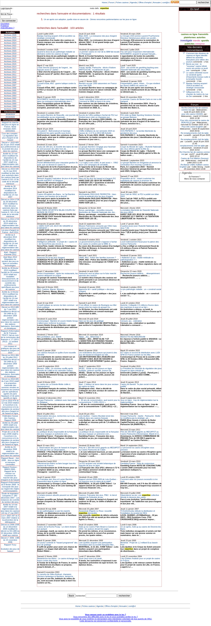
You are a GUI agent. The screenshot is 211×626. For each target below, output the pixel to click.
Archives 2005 (10, 90)
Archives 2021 (10, 48)
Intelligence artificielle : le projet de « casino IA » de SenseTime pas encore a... (57, 243)
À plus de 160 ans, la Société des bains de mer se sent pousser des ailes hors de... (57, 148)
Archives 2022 (10, 46)
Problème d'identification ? (7, 27)
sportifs (205, 40)
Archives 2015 (10, 64)
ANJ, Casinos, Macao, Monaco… (51, 289)
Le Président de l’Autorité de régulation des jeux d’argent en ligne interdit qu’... (141, 369)
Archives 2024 (10, 40)
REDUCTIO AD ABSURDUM (132, 337)
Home (104, 2)
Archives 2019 (10, 53)
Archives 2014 (10, 67)
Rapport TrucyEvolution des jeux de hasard (10, 548)
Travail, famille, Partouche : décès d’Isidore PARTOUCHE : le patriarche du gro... (97, 69)
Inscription (5, 24)
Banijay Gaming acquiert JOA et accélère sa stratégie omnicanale (196, 85)
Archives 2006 (10, 88)
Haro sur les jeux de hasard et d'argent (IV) (97, 178)
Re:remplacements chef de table (195, 133)
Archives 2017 (10, 59)
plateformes (190, 37)
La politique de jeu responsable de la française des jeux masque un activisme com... (57, 433)
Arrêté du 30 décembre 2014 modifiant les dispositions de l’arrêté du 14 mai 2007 (10, 191)
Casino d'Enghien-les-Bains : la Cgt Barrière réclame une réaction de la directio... (56, 195)
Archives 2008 (10, 82)
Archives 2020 (10, 51)
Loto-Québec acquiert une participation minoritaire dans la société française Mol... (97, 544)
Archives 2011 (10, 75)
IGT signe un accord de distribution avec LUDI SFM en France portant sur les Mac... (140, 354)
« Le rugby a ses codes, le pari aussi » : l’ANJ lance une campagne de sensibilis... (98, 164)
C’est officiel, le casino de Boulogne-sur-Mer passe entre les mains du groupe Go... (98, 306)
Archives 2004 (10, 93)
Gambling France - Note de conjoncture (137, 463)
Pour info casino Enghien (192, 127)
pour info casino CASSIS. (192, 114)
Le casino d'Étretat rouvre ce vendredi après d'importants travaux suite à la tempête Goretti (198, 76)
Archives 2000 (10, 104)
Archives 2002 (10, 98)
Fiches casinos (122, 2)
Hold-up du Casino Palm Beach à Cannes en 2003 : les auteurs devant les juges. (98, 528)
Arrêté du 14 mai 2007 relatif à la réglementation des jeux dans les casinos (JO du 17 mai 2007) (10, 509)
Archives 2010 (10, 77)
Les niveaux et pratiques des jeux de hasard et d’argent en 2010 (10, 349)
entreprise (200, 44)
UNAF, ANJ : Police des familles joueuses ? (97, 258)
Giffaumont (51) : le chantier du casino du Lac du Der (197, 94)
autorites (201, 37)
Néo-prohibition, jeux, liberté (49, 337)
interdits (196, 40)
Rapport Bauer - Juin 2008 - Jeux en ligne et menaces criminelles (10, 461)
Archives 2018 (10, 56)
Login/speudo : (7, 8)
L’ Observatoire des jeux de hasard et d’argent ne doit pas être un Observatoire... (57, 449)
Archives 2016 (10, 61)
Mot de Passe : (7, 14)
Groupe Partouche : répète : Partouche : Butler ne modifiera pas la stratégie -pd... (140, 417)
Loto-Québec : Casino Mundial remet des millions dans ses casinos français (96, 417)
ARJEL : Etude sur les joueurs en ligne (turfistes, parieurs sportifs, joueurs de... (96, 369)
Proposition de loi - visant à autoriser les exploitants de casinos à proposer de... (137, 179)
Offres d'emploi (144, 2)
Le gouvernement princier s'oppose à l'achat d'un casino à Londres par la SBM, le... (98, 243)
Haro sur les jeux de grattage (91, 321)
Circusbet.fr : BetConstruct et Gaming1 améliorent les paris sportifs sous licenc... (55, 132)
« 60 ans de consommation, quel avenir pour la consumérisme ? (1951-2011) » (99, 401)
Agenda (133, 2)
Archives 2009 (10, 80)
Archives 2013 (10, 69)
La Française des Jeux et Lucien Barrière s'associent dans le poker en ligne (55, 480)
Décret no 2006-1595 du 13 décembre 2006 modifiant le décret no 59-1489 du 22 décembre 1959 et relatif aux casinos (10, 530)
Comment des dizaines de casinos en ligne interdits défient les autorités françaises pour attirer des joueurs (197, 57)
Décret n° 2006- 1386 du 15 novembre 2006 (10, 540)
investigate (186, 40)
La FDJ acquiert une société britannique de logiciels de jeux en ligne (97, 464)
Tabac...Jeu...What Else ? (90, 337)
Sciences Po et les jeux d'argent (51, 258)
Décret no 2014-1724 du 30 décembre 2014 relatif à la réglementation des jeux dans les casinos (10, 223)
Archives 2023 (10, 43)
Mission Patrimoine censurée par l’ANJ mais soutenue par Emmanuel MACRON (98, 227)
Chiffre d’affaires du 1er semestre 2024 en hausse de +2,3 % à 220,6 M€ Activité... (97, 132)
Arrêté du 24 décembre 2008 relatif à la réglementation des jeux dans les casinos (10, 451)
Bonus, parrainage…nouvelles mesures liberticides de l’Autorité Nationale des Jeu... (97, 211)
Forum (111, 2)
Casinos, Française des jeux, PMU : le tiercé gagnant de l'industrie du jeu (98, 496)
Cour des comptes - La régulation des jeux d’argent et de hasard (10, 136)
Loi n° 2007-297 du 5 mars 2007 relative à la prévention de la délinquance (10, 519)
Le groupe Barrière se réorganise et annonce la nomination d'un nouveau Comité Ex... (140, 164)
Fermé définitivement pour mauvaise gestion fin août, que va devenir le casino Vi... (57, 164)
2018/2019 (10, 114)
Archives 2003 (10, 96)
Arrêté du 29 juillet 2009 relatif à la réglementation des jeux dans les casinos (10, 426)
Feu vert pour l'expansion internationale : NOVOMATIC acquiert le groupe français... (138, 53)
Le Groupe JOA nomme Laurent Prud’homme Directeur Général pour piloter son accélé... (139, 37)
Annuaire (157, 2)
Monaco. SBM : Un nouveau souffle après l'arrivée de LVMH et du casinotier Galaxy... (55, 369)
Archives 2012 (10, 72)
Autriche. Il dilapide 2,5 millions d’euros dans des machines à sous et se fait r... (139, 306)
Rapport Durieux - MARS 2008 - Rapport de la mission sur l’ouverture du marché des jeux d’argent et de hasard (10, 473)
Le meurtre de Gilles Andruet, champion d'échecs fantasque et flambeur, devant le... (56, 575)
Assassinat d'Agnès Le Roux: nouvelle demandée (95, 512)
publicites (189, 44)
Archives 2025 (10, 38)
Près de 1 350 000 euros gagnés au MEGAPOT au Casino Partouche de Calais (99, 449)
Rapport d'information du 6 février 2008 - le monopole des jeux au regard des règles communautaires (10, 486)
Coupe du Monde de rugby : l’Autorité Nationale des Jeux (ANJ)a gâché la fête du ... (140, 148)
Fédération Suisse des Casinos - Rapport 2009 (10, 418)
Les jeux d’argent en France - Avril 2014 (10, 231)
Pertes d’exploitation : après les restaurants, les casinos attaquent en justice (57, 274)
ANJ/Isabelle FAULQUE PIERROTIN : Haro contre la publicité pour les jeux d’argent (97, 195)
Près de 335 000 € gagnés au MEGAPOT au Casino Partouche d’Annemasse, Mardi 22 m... (140, 433)
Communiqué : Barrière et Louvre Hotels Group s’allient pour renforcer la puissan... (57, 322)
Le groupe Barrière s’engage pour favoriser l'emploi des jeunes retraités (97, 148)
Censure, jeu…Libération (131, 321)
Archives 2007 (10, 85)
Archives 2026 (10, 35)
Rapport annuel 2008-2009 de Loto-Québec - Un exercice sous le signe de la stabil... (98, 480)
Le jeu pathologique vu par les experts (53, 511)
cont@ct (166, 2)
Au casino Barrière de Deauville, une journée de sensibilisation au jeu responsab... (57, 116)
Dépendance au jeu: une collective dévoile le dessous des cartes (139, 496)
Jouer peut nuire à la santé (90, 558)
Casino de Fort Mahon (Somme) (194, 158)
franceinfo (203, 34)
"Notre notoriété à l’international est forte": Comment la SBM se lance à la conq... (96, 100)
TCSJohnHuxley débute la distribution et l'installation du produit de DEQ (137, 512)
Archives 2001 (10, 101)
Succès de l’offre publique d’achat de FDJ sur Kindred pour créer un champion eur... (98, 116)
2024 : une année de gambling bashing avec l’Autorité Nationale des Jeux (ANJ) (139, 69)
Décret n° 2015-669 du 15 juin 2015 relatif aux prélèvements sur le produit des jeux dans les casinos (10, 146)
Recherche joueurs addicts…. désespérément (140, 273)
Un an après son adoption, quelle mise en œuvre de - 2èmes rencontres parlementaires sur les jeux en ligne (90, 19)
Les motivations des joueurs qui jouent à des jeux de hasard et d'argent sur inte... (98, 354)
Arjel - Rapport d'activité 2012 (10, 253)
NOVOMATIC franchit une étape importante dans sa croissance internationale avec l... (56, 100)
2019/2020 (10, 117)
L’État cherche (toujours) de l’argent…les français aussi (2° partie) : (54, 69)
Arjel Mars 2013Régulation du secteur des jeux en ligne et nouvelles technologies (10, 261)
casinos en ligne (189, 34)
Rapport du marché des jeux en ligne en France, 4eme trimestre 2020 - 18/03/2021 (10, 126)
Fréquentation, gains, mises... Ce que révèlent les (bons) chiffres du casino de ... (140, 84)
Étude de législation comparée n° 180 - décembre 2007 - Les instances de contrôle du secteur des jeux (10, 497)
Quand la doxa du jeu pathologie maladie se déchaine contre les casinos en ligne (56, 53)
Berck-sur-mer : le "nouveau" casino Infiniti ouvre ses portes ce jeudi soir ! (197, 67)
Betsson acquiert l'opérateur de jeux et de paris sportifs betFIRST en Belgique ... (57, 179)
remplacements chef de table (192, 146)
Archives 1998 (10, 109)
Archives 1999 (10, 106)
